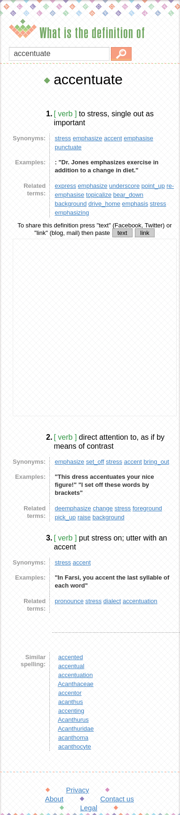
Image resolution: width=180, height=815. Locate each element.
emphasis (135, 203)
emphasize (87, 138)
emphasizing (72, 212)
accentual (71, 666)
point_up (153, 185)
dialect (112, 601)
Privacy (77, 790)
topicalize (98, 194)
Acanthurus (73, 719)
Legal (88, 808)
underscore (124, 185)
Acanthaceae (76, 683)
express (65, 185)
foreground (147, 508)
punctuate (68, 147)
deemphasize (73, 508)
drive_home (104, 203)
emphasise (138, 138)
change (103, 508)
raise (84, 517)
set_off (95, 461)
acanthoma (73, 737)
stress (63, 138)
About (54, 799)
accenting (71, 710)
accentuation (140, 601)
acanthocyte (74, 746)
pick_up (65, 517)
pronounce (69, 601)
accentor (70, 692)
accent (113, 138)
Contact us (117, 799)
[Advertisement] (88, 327)
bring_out (156, 461)
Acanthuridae (76, 728)
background (70, 203)
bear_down (128, 194)
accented (70, 657)
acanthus (70, 701)
